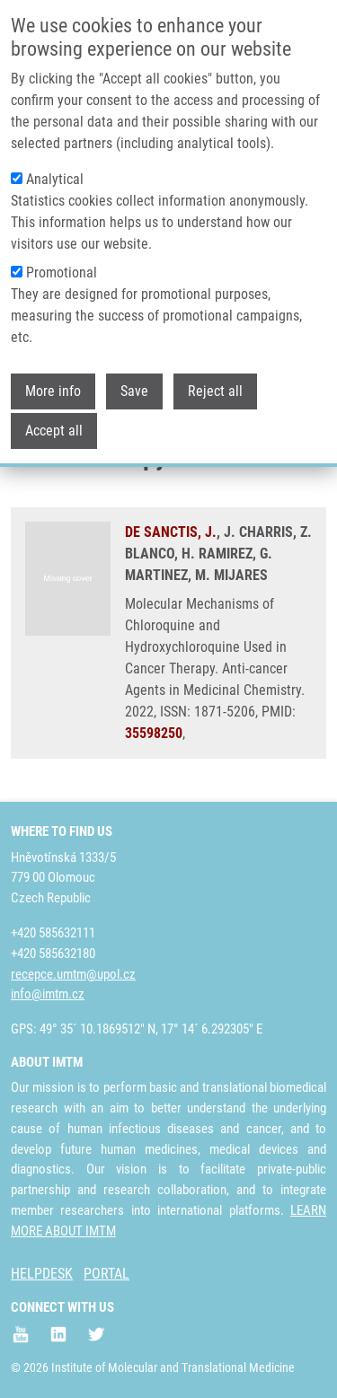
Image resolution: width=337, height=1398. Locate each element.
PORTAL (106, 1273)
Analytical (55, 179)
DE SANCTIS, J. (171, 532)
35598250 (153, 733)
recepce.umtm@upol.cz (73, 974)
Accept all (54, 430)
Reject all (215, 391)
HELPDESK (42, 1273)
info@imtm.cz (47, 994)
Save (134, 391)
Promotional (61, 272)
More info (53, 391)
